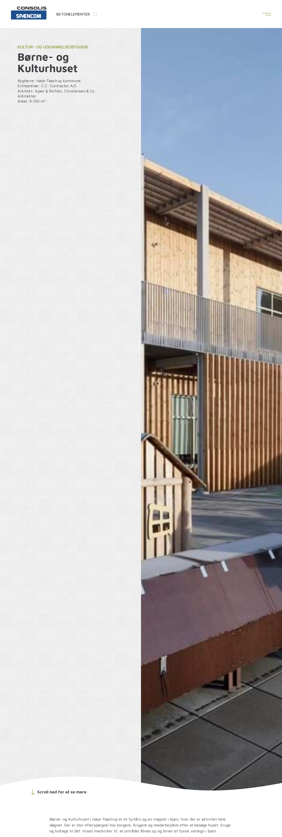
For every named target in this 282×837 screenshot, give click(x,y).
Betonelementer (76, 14)
